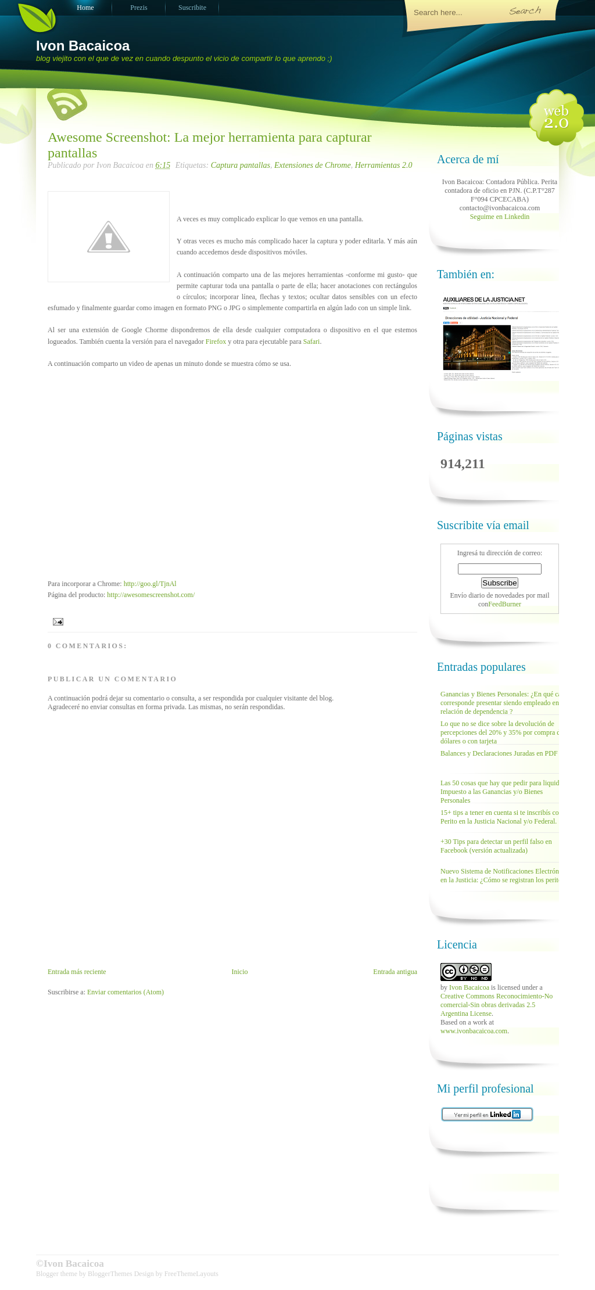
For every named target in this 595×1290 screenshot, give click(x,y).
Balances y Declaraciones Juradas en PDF (499, 753)
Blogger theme (57, 1274)
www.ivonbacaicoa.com (473, 1031)
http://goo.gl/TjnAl (150, 584)
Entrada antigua (395, 972)
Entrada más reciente (77, 972)
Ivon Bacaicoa (83, 45)
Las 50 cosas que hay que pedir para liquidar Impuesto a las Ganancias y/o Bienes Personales (502, 791)
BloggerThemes (110, 1274)
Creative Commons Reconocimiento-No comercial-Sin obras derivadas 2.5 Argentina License (496, 1005)
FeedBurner (504, 604)
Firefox (216, 341)
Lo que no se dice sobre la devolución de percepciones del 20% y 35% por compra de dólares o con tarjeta (502, 732)
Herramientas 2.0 (384, 165)
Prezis (138, 7)
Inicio (239, 972)
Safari (311, 341)
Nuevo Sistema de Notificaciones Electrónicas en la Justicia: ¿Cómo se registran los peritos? (505, 875)
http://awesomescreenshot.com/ (151, 595)
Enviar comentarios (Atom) (125, 992)
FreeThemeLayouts (191, 1274)
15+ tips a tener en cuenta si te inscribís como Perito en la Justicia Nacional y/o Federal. (504, 817)
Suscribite (192, 7)
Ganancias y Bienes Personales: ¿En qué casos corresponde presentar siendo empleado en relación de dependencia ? (505, 703)
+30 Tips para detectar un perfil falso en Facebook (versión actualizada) (496, 846)
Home (85, 7)
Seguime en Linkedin (500, 217)
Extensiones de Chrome (312, 165)
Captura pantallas (240, 165)
